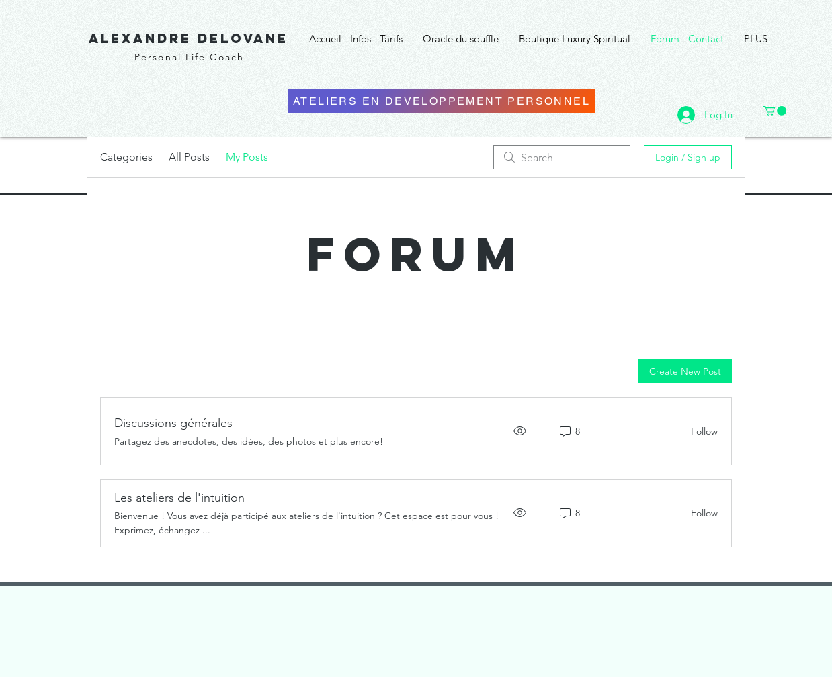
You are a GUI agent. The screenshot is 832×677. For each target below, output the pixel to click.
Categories (126, 156)
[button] (774, 111)
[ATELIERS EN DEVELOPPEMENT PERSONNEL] (441, 101)
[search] (561, 157)
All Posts (189, 156)
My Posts (247, 156)
